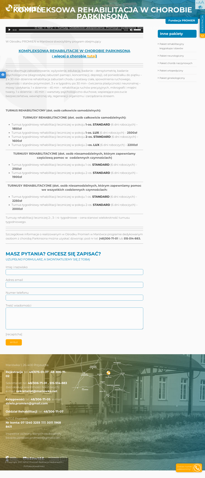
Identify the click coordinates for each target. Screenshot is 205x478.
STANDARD (101, 124)
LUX (96, 132)
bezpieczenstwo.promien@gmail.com (33, 437)
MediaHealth (55, 462)
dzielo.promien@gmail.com (27, 403)
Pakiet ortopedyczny (171, 70)
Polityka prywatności (34, 466)
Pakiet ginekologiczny (172, 78)
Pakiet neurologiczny (172, 55)
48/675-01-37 (39, 372)
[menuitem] (34, 28)
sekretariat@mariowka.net (36, 391)
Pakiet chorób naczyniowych (176, 63)
